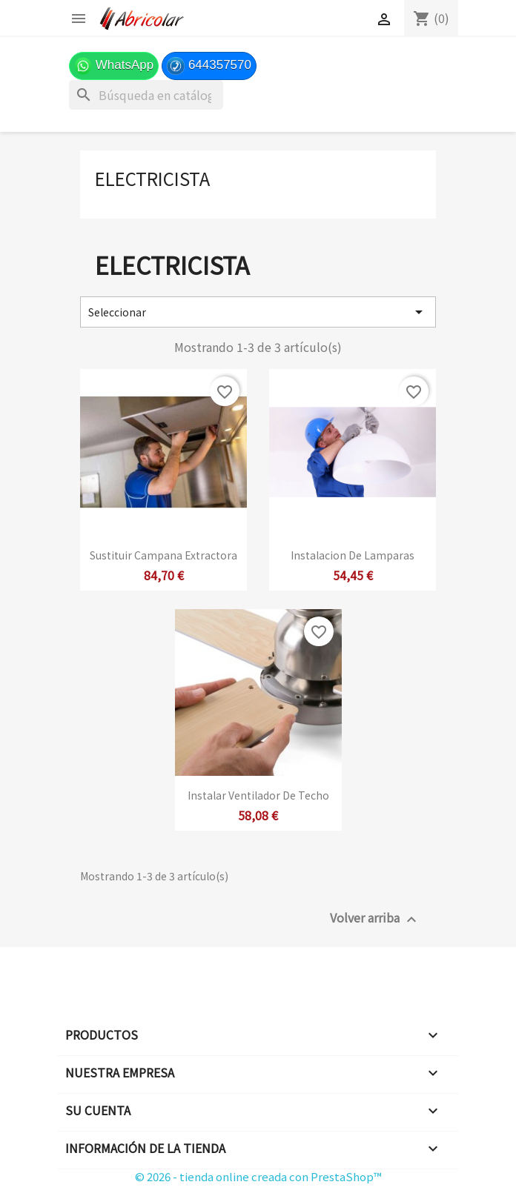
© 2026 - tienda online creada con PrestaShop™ (258, 1176)
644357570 (209, 66)
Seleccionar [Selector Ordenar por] (258, 312)
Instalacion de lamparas (352, 555)
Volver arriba (375, 918)
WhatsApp (113, 66)
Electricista (152, 178)
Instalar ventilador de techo (258, 795)
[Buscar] (146, 95)
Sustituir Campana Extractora (163, 555)
